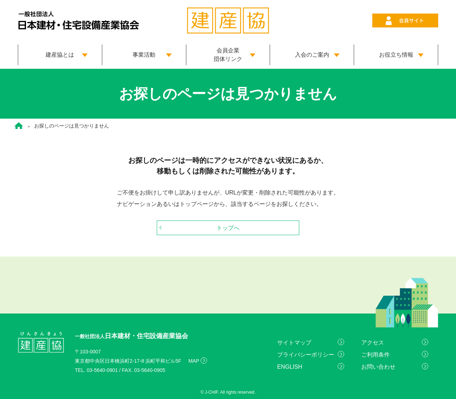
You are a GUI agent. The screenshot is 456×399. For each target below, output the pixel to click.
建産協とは (60, 55)
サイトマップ (294, 343)
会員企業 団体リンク (228, 54)
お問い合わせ (378, 367)
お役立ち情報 (396, 55)
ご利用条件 (375, 355)
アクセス (372, 343)
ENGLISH (289, 367)
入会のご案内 (312, 55)
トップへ (228, 228)
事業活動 (144, 55)
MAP (193, 361)
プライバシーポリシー (305, 355)
